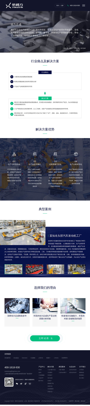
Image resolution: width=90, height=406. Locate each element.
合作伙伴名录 (72, 371)
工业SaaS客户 (63, 373)
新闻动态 (81, 373)
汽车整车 (50, 373)
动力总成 (50, 379)
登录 (57, 5)
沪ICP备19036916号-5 (47, 402)
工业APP (41, 379)
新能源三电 (51, 384)
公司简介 (81, 371)
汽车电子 (50, 376)
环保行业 (50, 393)
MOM (40, 371)
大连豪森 (33, 359)
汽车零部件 (51, 390)
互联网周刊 (65, 359)
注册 (62, 5)
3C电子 (50, 382)
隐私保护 (83, 402)
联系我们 (81, 376)
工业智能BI (42, 376)
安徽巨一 (48, 359)
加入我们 (81, 379)
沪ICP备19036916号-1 (61, 402)
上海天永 (41, 359)
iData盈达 (16, 359)
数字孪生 (41, 382)
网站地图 (77, 402)
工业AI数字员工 (52, 371)
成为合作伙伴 (72, 373)
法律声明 (71, 402)
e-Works (56, 359)
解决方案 (77, 48)
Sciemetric (25, 359)
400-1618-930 (75, 5)
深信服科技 (7, 359)
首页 (70, 48)
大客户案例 (62, 371)
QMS (40, 373)
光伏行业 (50, 387)
